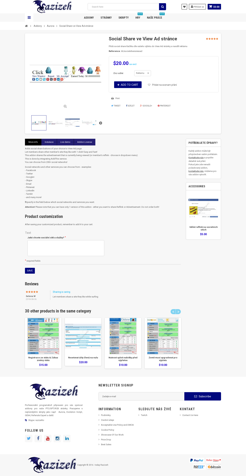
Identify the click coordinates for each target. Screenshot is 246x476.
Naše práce (156, 16)
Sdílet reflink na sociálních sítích (203, 228)
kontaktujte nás (196, 171)
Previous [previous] (173, 311)
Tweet (115, 105)
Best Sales (106, 444)
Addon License (84, 142)
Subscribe (202, 396)
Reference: (115, 51)
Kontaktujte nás (196, 157)
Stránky (106, 17)
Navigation (29, 17)
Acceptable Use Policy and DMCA (117, 425)
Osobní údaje (107, 420)
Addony (89, 17)
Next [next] (178, 311)
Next (100, 123)
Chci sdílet (118, 73)
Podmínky (106, 415)
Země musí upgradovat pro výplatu (163, 359)
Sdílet (130, 105)
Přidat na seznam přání (164, 85)
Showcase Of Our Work (112, 434)
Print (117, 98)
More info (33, 142)
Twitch (144, 415)
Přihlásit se (197, 6)
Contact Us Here (190, 415)
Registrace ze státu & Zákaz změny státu (43, 359)
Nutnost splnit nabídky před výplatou (123, 359)
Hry (139, 16)
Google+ (146, 105)
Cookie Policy (107, 430)
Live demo (65, 142)
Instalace (49, 142)
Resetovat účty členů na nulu (83, 357)
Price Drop (106, 439)
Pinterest (164, 105)
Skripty (123, 17)
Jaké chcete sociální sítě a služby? (46, 237)
